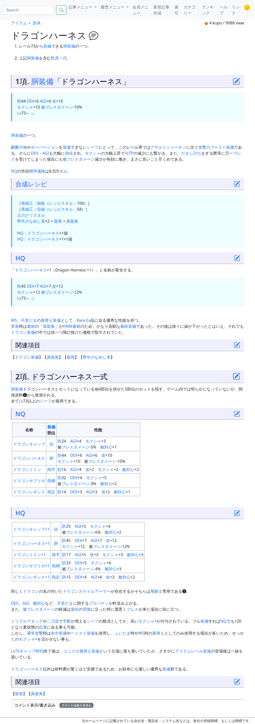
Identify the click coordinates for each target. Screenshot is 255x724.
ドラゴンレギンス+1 (31, 577)
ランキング (208, 10)
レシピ (37, 184)
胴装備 (69, 46)
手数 (67, 621)
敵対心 (106, 447)
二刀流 (53, 621)
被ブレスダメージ (57, 107)
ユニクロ (71, 651)
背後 (87, 609)
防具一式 (59, 58)
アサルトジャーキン (168, 147)
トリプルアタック (27, 621)
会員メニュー (140, 10)
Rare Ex (84, 320)
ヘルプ (224, 10)
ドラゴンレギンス (29, 492)
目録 (41, 209)
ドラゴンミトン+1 (29, 554)
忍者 (43, 627)
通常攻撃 (35, 633)
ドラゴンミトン (27, 469)
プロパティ (99, 603)
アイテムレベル (189, 651)
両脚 (51, 480)
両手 (51, 469)
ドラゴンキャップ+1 (31, 529)
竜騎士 (156, 591)
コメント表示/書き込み (53, 705)
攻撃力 (204, 147)
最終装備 (128, 326)
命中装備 (59, 633)
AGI (43, 101)
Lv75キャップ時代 (27, 651)
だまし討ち (191, 153)
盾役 (75, 609)
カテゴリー (189, 10)
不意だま (29, 320)
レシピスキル (61, 203)
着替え (47, 320)
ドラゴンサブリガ (29, 480)
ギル (63, 171)
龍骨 (58, 221)
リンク (236, 10)
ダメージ (81, 447)
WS (14, 320)
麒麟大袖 (19, 147)
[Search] (28, 10)
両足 (51, 492)
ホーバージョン (45, 147)
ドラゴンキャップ (29, 444)
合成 (21, 184)
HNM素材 (71, 326)
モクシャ (25, 107)
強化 (69, 153)
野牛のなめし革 (31, 221)
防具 (37, 23)
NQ (14, 171)
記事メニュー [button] (80, 7)
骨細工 (27, 203)
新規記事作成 (161, 10)
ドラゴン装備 (23, 332)
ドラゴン (31, 591)
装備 (47, 46)
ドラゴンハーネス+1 (31, 543)
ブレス (67, 447)
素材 (31, 326)
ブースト (218, 147)
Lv (19, 113)
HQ (20, 239)
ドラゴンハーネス (43, 233)
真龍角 (72, 221)
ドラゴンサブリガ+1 (31, 566)
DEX (30, 101)
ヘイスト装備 (83, 633)
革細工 (27, 209)
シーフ (93, 147)
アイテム (19, 23)
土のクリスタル (31, 215)
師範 (41, 203)
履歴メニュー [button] (113, 7)
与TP (129, 153)
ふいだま (122, 633)
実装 (15, 326)
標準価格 (37, 171)
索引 (177, 10)
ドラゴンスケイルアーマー (87, 591)
